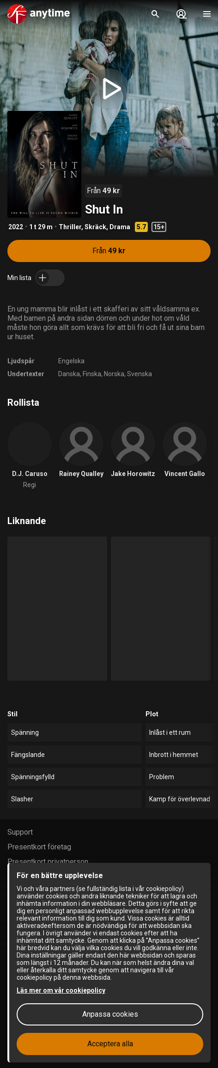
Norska (114, 374)
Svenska (139, 374)
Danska (69, 374)
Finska (92, 374)
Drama (119, 227)
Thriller (70, 227)
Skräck (95, 227)
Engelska (71, 361)
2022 (15, 227)
